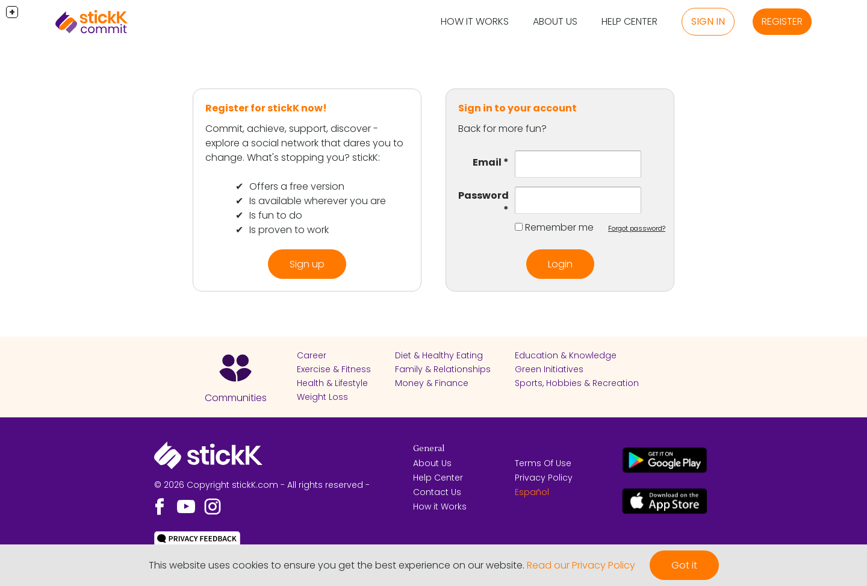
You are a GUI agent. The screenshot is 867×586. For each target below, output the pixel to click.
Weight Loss (322, 397)
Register (782, 21)
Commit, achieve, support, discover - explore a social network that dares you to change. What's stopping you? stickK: (304, 143)
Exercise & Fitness (334, 369)
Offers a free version (296, 186)
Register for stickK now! (266, 108)
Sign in (708, 21)
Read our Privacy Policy (581, 565)
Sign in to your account (517, 108)
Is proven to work (289, 230)
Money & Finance (431, 383)
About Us (555, 21)
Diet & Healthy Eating (439, 355)
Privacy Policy (544, 478)
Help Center (629, 21)
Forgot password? (636, 228)
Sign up (307, 264)
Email (487, 162)
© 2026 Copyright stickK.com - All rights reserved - (262, 485)
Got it (684, 565)
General (428, 448)
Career (311, 355)
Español (532, 492)
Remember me (559, 227)
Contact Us (437, 492)
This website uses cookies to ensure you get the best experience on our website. (336, 565)
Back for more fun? (502, 129)
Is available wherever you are (317, 201)
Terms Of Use (543, 463)
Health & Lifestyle (332, 383)
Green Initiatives (549, 369)
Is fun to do (275, 215)
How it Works (475, 21)
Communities (236, 398)
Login (560, 264)
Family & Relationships (443, 369)
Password (483, 195)
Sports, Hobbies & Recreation (577, 383)
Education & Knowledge (566, 355)
